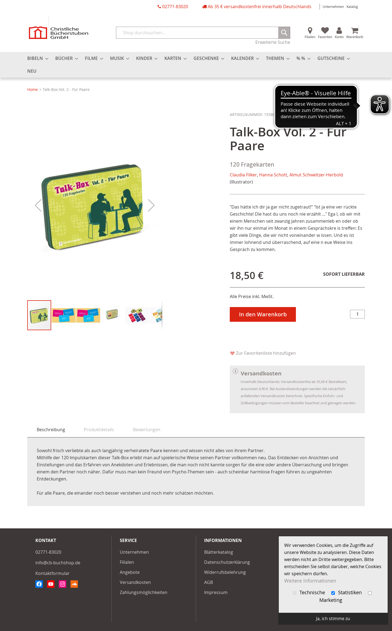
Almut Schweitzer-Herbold (316, 175)
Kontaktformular (52, 573)
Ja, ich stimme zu (333, 618)
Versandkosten (135, 582)
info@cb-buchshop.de (57, 563)
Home (32, 89)
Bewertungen (146, 430)
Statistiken (347, 592)
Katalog (352, 6)
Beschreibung (51, 430)
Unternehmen (333, 6)
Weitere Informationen (310, 581)
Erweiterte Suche (272, 42)
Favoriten (325, 37)
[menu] (196, 65)
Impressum (216, 592)
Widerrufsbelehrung (225, 572)
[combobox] (203, 33)
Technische (310, 592)
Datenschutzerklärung (227, 562)
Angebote (130, 572)
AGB (208, 582)
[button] (38, 205)
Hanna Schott (273, 175)
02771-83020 (175, 7)
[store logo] (58, 27)
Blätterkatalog (218, 552)
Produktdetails (99, 430)
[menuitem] (36, 58)
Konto (339, 37)
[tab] (51, 429)
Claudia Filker (243, 175)
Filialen (310, 37)
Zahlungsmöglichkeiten (143, 592)
